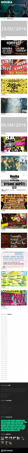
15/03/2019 (3, 75)
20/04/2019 (3, 210)
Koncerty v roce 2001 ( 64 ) (4, 369)
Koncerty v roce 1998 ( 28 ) (4, 375)
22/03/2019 (3, 94)
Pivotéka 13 (5, 428)
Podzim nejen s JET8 (3, 413)
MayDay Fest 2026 (3, 425)
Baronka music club (12, 425)
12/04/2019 (3, 171)
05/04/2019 (3, 133)
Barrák (5, 420)
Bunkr (24, 425)
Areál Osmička (8, 423)
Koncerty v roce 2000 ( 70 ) (4, 371)
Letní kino (8, 425)
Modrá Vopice (13, 420)
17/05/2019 (3, 229)
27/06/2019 (3, 306)
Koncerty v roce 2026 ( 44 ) (4, 318)
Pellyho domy (12, 428)
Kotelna (18, 430)
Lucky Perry (17, 425)
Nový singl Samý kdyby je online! (5, 411)
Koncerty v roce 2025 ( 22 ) (4, 320)
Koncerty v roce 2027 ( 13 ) (4, 316)
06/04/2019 (3, 152)
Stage (8, 428)
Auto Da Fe (21, 425)
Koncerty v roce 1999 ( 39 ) (4, 373)
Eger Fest (23, 420)
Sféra (15, 428)
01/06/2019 (3, 287)
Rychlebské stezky (12, 430)
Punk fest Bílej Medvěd (18, 420)
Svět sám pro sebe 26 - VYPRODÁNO (5, 409)
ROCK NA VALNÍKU (20, 423)
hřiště (2, 423)
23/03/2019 (3, 113)
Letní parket (22, 428)
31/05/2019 (3, 267)
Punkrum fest (7, 430)
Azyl (16, 430)
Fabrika (2, 420)
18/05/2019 (3, 248)
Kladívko (2, 428)
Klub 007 (5, 423)
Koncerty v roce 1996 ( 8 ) (4, 379)
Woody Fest (12, 423)
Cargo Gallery (18, 428)
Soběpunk (16, 423)
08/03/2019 (3, 56)
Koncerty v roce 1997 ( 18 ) (4, 377)
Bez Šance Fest (3, 430)
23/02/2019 (3, 36)
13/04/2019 (3, 190)
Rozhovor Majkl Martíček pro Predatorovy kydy (6, 407)
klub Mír (9, 420)
